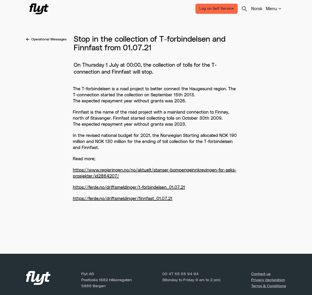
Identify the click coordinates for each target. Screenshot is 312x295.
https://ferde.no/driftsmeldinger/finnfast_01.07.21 (122, 199)
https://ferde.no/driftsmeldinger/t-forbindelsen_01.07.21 (129, 187)
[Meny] (274, 9)
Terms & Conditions (268, 286)
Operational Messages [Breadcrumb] (46, 39)
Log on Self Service (216, 9)
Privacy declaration (268, 280)
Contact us (261, 274)
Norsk (256, 9)
